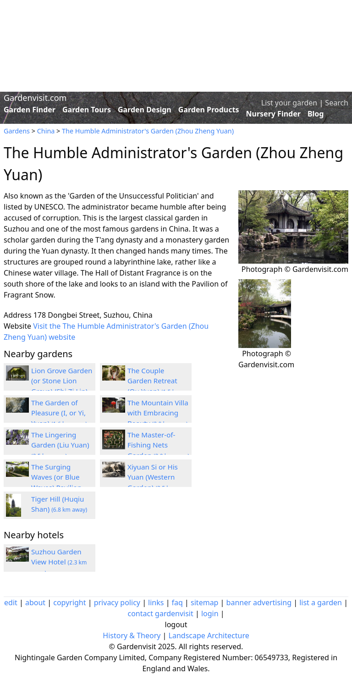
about (35, 602)
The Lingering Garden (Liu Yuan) (60, 445)
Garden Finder (29, 110)
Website (17, 326)
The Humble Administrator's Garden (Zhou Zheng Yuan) (148, 131)
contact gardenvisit (160, 613)
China (46, 131)
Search (336, 103)
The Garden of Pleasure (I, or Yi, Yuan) (59, 413)
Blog (316, 114)
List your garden (289, 103)
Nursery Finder (273, 114)
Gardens (17, 131)
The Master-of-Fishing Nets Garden (158, 445)
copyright (69, 602)
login (210, 613)
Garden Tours (86, 110)
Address (18, 315)
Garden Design (144, 110)
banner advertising (259, 602)
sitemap (204, 602)
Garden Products (208, 110)
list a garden (320, 602)
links (156, 602)
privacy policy (117, 602)
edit (10, 602)
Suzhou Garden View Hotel (59, 562)
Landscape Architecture (209, 635)
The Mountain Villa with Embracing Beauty (157, 413)
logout (176, 624)
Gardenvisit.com (35, 97)
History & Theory (131, 635)
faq (177, 602)
